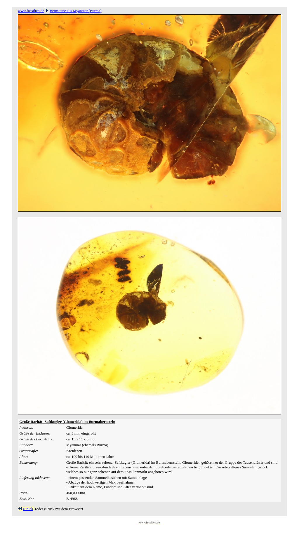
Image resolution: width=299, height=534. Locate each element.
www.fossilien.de (31, 10)
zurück (28, 509)
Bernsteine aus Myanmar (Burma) (75, 10)
